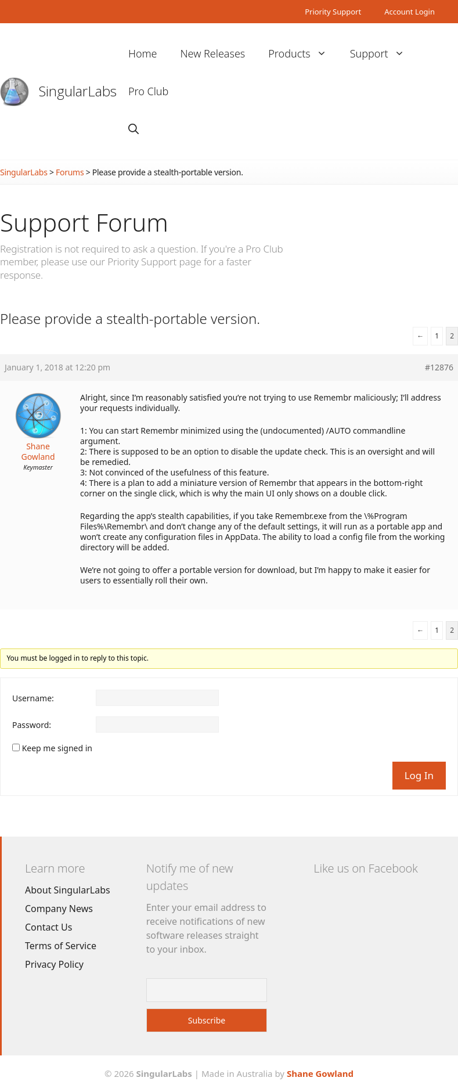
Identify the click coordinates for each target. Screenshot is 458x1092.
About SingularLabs (67, 890)
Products (303, 54)
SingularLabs (78, 90)
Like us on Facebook (365, 868)
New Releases (213, 53)
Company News (59, 908)
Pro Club (148, 91)
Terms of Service (60, 945)
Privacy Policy (54, 964)
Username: (33, 698)
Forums (70, 172)
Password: (31, 725)
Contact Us (48, 927)
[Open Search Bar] (133, 129)
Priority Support (333, 11)
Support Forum (84, 222)
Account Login (409, 11)
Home (142, 53)
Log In (419, 775)
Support (383, 54)
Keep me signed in (57, 748)
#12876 (439, 367)
